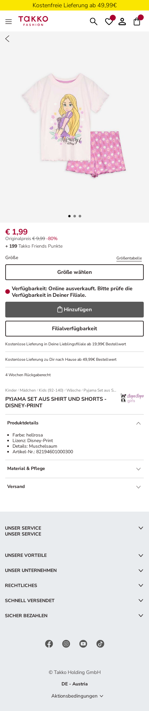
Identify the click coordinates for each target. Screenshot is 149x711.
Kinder (11, 390)
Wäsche (73, 390)
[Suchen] (94, 20)
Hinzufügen (74, 309)
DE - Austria (75, 684)
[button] (122, 21)
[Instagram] (66, 643)
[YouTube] (83, 643)
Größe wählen (74, 272)
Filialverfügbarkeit (74, 328)
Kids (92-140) (51, 390)
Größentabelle (129, 258)
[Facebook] (49, 643)
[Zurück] (7, 38)
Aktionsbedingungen (74, 696)
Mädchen (28, 390)
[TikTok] (100, 643)
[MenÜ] (9, 21)
